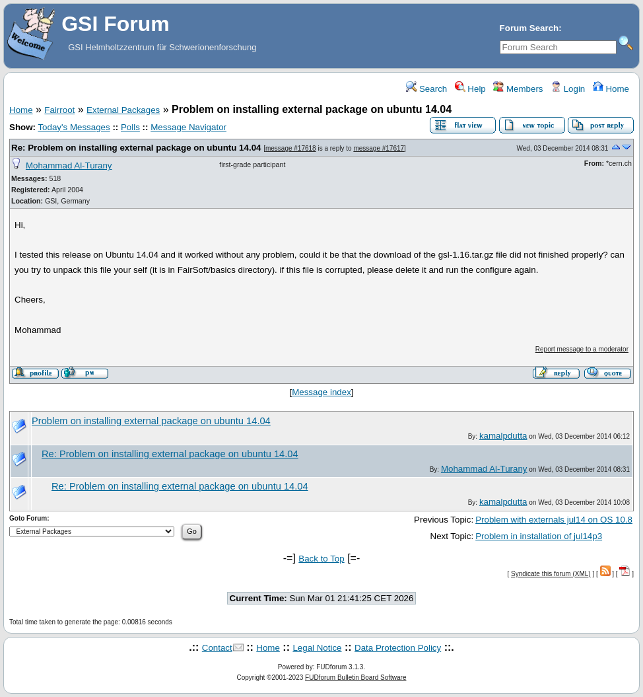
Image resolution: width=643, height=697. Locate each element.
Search (426, 89)
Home (611, 89)
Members (518, 89)
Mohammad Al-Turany (69, 165)
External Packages (123, 110)
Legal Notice (316, 648)
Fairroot (59, 110)
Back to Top (321, 559)
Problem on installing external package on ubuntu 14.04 (151, 421)
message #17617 (378, 148)
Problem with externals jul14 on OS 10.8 (553, 520)
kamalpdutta (503, 436)
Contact (217, 648)
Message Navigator (188, 127)
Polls (130, 127)
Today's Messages (74, 127)
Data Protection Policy (398, 648)
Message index (321, 392)
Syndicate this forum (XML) (551, 573)
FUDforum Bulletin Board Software (355, 677)
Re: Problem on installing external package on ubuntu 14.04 (136, 148)
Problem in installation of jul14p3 (538, 536)
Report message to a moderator (581, 349)
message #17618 (290, 148)
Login (568, 89)
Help (470, 89)
